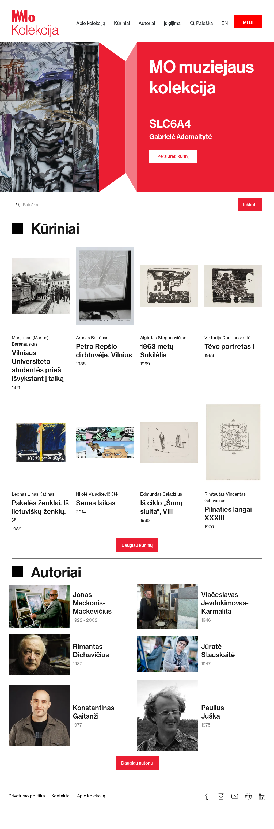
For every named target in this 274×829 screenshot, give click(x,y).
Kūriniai (122, 23)
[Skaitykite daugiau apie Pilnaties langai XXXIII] (233, 442)
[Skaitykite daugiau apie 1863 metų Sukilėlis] (169, 285)
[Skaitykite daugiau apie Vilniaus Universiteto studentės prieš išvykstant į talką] (41, 285)
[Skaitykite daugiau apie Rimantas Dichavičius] (39, 657)
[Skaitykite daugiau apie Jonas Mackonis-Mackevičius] (39, 609)
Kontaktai (61, 796)
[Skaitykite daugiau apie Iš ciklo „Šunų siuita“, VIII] (169, 442)
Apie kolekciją (90, 23)
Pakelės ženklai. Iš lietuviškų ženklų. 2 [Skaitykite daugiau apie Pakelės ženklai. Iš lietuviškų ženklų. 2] (40, 511)
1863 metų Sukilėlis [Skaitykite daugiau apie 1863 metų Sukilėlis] (157, 350)
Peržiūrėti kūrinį (173, 156)
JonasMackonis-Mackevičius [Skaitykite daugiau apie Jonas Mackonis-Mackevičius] (92, 602)
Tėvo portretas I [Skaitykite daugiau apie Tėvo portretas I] (229, 346)
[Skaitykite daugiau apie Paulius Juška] (167, 718)
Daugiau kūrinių (137, 545)
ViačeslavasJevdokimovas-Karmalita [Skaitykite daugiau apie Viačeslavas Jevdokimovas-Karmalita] (225, 602)
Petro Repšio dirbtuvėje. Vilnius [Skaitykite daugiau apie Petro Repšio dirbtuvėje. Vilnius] (104, 350)
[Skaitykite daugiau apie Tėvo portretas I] (233, 285)
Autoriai (147, 23)
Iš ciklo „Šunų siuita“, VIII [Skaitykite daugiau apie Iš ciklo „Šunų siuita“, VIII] (161, 507)
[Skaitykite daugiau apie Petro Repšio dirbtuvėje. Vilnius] (105, 285)
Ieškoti (250, 204)
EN (225, 23)
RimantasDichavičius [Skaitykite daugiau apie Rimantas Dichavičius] (91, 650)
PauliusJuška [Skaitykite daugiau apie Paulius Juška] (212, 712)
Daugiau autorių (137, 763)
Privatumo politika (27, 796)
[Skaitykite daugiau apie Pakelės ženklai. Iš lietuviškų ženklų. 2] (41, 442)
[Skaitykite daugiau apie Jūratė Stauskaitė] (167, 656)
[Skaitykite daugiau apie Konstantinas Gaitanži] (39, 718)
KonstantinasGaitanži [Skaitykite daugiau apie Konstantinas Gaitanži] (93, 712)
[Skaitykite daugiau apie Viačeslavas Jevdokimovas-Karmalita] (167, 609)
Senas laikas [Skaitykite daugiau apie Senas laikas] (95, 503)
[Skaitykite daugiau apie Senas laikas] (105, 442)
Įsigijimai (173, 23)
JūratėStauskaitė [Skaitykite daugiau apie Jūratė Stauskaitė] (218, 650)
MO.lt (248, 22)
